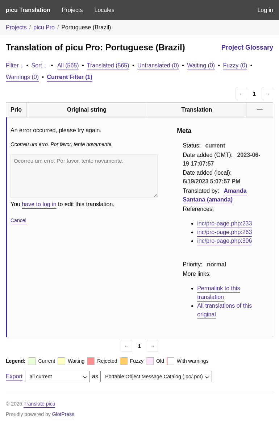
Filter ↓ (14, 65)
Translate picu (39, 404)
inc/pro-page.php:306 (224, 241)
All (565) (68, 65)
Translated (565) (108, 65)
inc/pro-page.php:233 (224, 223)
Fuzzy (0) (235, 65)
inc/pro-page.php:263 (224, 232)
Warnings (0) (22, 77)
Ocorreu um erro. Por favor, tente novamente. (84, 176)
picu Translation (28, 10)
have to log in (39, 204)
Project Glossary (247, 47)
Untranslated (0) (158, 65)
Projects (72, 10)
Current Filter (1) (69, 77)
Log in (265, 10)
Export (14, 376)
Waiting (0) (201, 65)
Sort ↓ (39, 65)
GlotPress (63, 414)
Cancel (18, 220)
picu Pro (44, 27)
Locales (104, 10)
